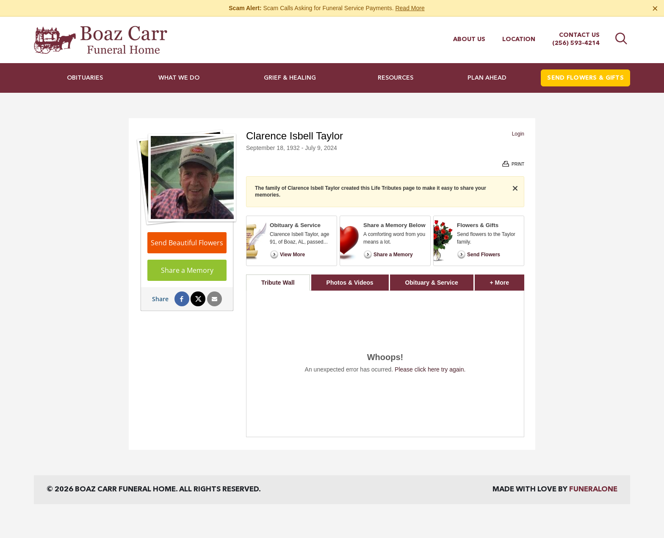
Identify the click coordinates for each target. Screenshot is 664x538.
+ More (507, 280)
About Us (469, 39)
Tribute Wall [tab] (278, 282)
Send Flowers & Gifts (585, 78)
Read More (409, 8)
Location (518, 39)
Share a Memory (187, 270)
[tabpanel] (385, 363)
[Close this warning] (655, 8)
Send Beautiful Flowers (187, 242)
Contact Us (579, 35)
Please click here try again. (430, 369)
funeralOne (593, 489)
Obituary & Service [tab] (431, 282)
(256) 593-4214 (576, 43)
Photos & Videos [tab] (350, 282)
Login (518, 134)
